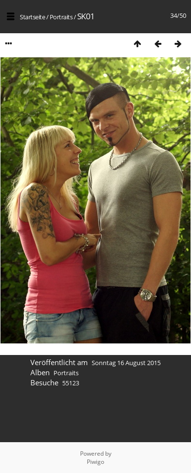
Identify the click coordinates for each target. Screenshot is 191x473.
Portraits (61, 17)
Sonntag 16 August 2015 (126, 362)
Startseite (32, 17)
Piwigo (95, 462)
